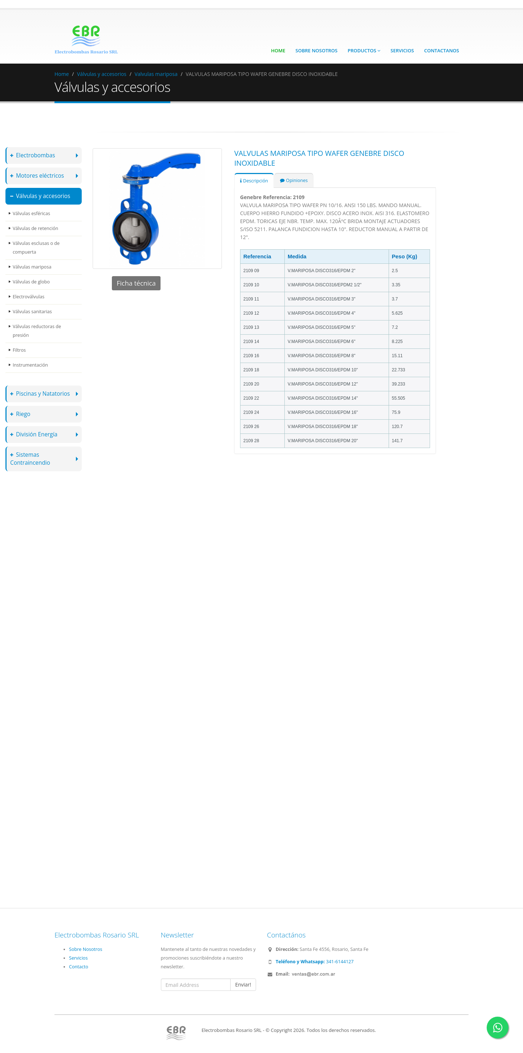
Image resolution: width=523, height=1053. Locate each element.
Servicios (402, 50)
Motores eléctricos (37, 175)
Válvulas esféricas (31, 213)
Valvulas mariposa (155, 73)
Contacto (78, 967)
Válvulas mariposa (32, 267)
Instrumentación (30, 365)
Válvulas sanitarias (32, 311)
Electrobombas (32, 155)
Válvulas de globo (31, 282)
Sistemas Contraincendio (30, 459)
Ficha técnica (136, 283)
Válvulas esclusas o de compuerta (36, 247)
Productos (364, 50)
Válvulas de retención (35, 228)
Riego (20, 414)
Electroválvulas (28, 297)
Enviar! (243, 984)
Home (278, 50)
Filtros (19, 350)
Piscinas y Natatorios (40, 394)
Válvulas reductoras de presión (37, 330)
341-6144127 (315, 962)
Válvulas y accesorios (101, 73)
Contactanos (441, 50)
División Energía (33, 434)
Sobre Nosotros (317, 50)
